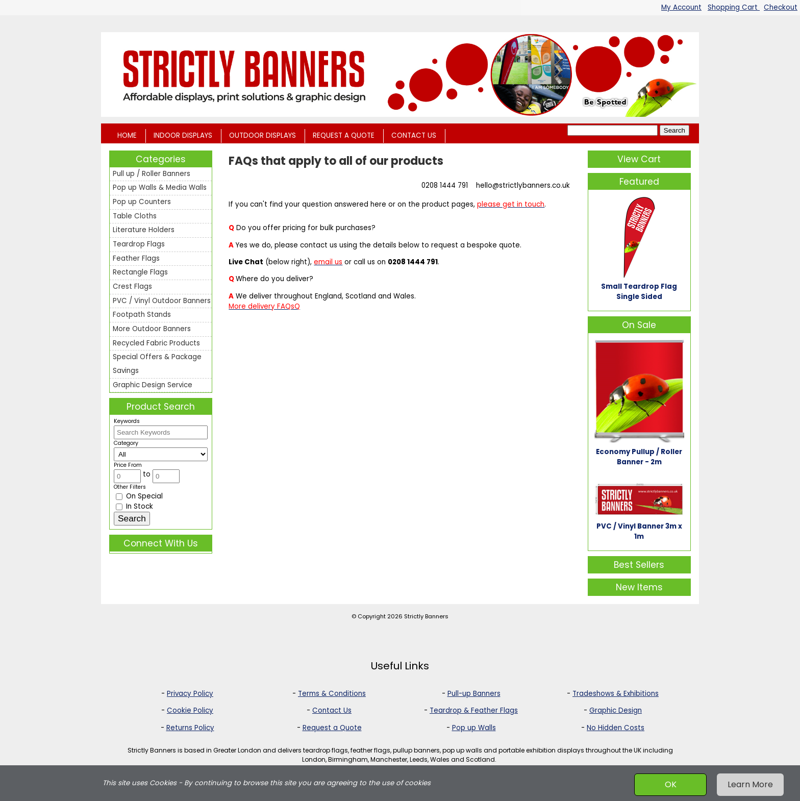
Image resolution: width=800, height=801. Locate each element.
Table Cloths (135, 216)
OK (671, 784)
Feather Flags (136, 258)
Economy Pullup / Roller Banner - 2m (639, 457)
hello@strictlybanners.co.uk (523, 185)
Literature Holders (143, 230)
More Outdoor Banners (152, 329)
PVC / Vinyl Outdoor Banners (162, 301)
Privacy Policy (190, 693)
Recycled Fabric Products (156, 343)
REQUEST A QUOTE (343, 135)
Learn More (750, 784)
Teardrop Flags (139, 244)
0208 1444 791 (444, 185)
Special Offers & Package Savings (157, 364)
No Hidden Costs (615, 728)
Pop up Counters (142, 202)
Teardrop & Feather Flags (474, 710)
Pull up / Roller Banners (151, 174)
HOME (127, 135)
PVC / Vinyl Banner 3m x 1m (639, 531)
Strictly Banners (426, 616)
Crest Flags (132, 286)
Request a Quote (332, 728)
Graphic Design (615, 710)
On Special (139, 496)
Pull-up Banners (474, 693)
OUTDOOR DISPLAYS (262, 135)
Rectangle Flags (140, 272)
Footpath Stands (142, 314)
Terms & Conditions (332, 693)
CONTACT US (413, 135)
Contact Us (332, 710)
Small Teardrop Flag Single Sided (639, 292)
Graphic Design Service (152, 385)
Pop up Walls (474, 728)
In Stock (134, 506)
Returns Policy (190, 728)
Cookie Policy (190, 710)
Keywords (127, 421)
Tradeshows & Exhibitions (615, 693)
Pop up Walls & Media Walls (160, 187)
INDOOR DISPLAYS (183, 135)
